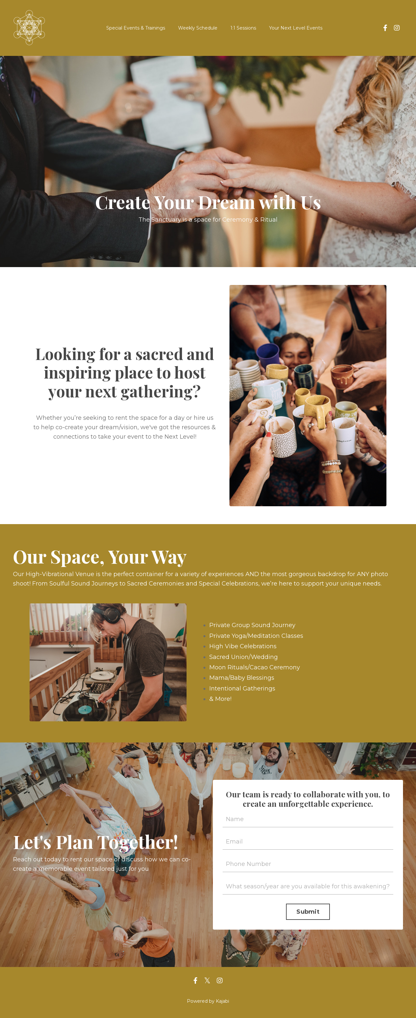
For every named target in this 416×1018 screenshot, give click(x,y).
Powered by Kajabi (208, 1001)
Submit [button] (307, 911)
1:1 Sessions (243, 28)
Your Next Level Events (295, 28)
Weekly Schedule (197, 28)
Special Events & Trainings (135, 28)
